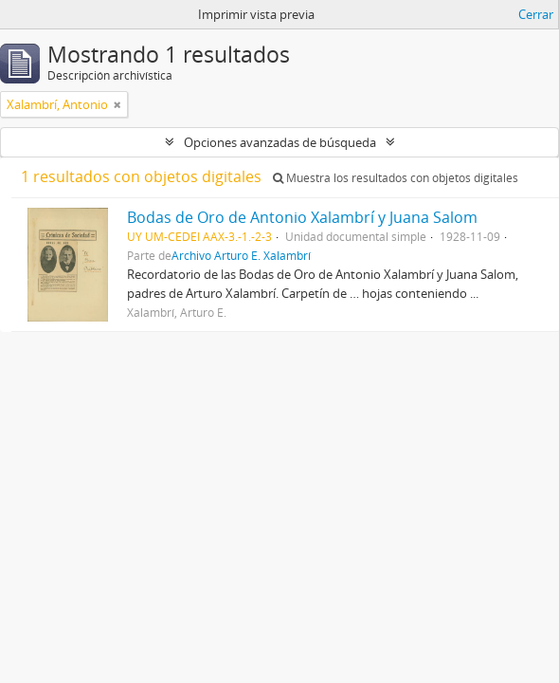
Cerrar (535, 14)
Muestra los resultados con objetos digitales (395, 178)
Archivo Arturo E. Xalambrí (241, 255)
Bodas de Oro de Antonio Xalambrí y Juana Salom (302, 217)
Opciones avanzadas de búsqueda (280, 142)
